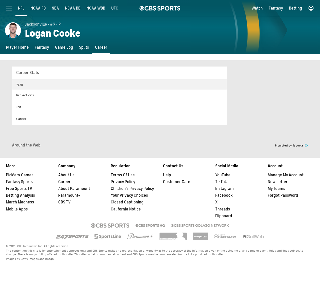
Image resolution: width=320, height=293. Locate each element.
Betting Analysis (20, 195)
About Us (66, 175)
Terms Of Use (123, 175)
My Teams (276, 188)
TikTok (221, 181)
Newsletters (279, 181)
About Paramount (74, 188)
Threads (222, 209)
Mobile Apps (17, 209)
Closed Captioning (127, 202)
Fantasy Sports (19, 181)
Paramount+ (69, 195)
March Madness (20, 202)
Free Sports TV (19, 188)
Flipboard (223, 215)
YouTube (222, 175)
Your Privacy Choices (129, 195)
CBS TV (64, 202)
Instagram (224, 188)
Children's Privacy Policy (132, 188)
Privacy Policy (123, 181)
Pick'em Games (20, 175)
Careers (65, 181)
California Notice (126, 209)
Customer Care (176, 181)
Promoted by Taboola (291, 145)
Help (167, 175)
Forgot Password (283, 195)
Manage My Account (286, 175)
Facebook (223, 195)
